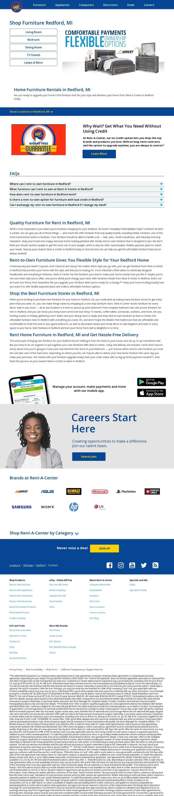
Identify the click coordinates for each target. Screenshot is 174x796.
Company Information (100, 584)
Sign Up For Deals (138, 590)
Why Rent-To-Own (18, 635)
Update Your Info (57, 595)
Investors (94, 595)
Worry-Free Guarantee (20, 630)
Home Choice (56, 635)
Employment (96, 590)
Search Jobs (89, 456)
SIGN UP (104, 548)
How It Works (55, 601)
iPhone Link (152, 394)
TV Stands (33, 55)
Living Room (33, 32)
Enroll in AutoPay (57, 590)
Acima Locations (97, 612)
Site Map (13, 652)
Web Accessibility (34, 669)
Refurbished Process (19, 612)
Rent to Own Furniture (19, 584)
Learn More (99, 154)
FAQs (52, 607)
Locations (14, 565)
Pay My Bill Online (17, 658)
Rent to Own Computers (20, 595)
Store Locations (97, 607)
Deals (132, 584)
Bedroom (34, 40)
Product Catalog (17, 618)
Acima (52, 652)
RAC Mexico (55, 641)
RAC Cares (95, 601)
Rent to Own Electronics (20, 601)
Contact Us (14, 641)
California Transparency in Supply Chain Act (82, 669)
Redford (40, 565)
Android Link (151, 383)
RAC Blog (94, 618)
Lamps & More (33, 62)
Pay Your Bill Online (58, 584)
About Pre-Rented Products (22, 607)
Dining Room (33, 47)
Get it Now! (54, 630)
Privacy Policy (15, 669)
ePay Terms (51, 669)
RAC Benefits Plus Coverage (62, 647)
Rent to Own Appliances (20, 590)
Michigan (28, 565)
